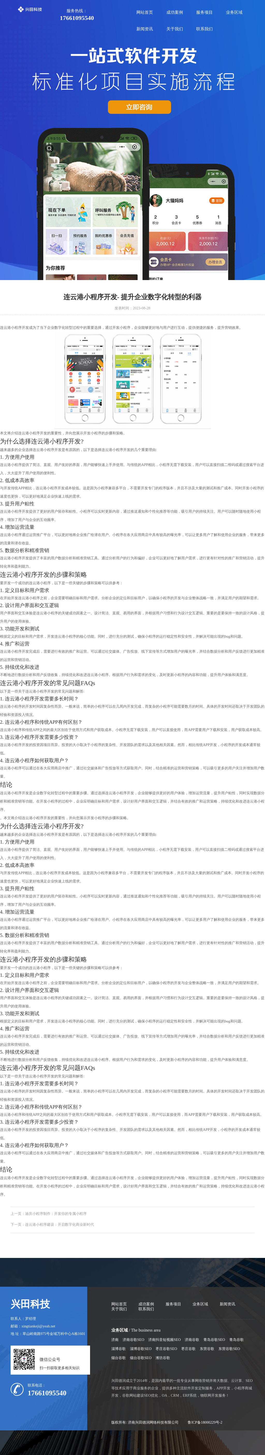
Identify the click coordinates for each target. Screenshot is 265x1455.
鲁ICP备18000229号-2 (205, 1422)
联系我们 (204, 29)
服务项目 (204, 12)
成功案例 (174, 12)
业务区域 (234, 12)
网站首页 (144, 12)
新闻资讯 (144, 29)
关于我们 (174, 29)
